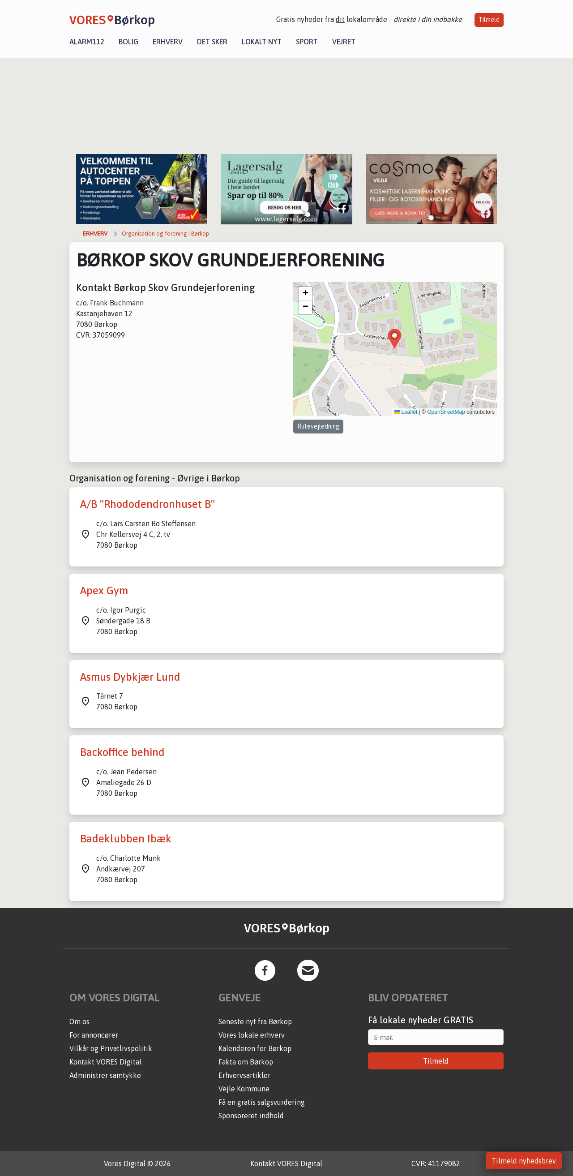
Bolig (128, 42)
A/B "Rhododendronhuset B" (147, 504)
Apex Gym (104, 590)
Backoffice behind (122, 752)
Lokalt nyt (262, 42)
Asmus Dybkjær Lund (130, 677)
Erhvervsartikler (244, 1075)
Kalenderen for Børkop (254, 1048)
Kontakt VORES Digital (105, 1062)
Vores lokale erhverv (251, 1035)
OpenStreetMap (446, 412)
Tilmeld (489, 19)
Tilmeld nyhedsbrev (524, 1161)
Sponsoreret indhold (251, 1116)
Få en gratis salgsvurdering (261, 1102)
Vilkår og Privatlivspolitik (110, 1048)
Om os (79, 1021)
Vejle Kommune (243, 1089)
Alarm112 (86, 42)
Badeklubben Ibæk (125, 839)
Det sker (212, 42)
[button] (394, 339)
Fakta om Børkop (245, 1062)
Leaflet (405, 412)
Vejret (343, 42)
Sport (307, 42)
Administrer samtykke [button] (105, 1075)
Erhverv (168, 42)
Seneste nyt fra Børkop (255, 1021)
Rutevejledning (318, 426)
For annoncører (93, 1035)
